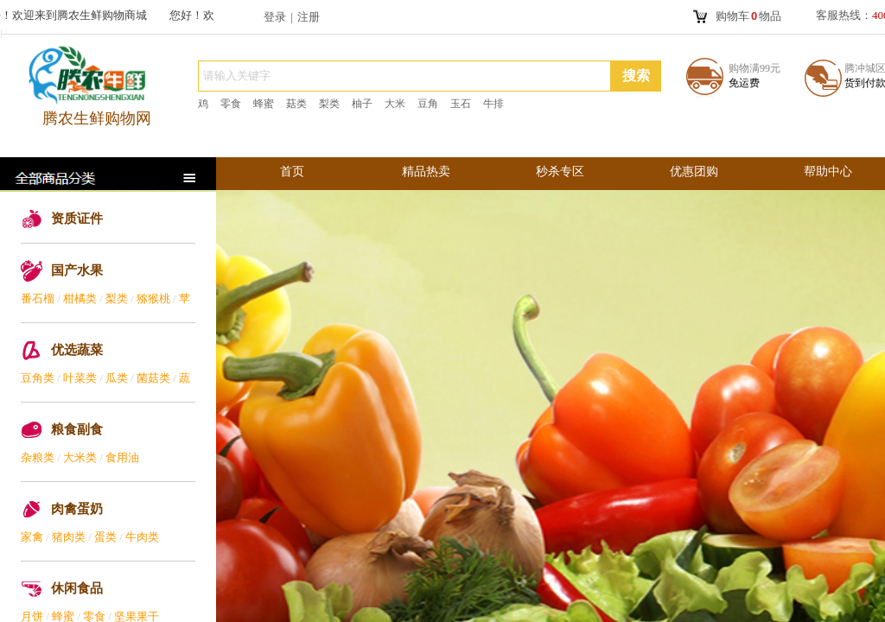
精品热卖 (426, 171)
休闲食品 (77, 588)
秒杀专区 (560, 171)
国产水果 (77, 270)
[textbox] (404, 76)
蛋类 (105, 536)
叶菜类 (80, 377)
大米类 (80, 457)
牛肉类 (142, 536)
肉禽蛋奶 (77, 509)
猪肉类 (69, 536)
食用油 (122, 457)
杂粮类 (37, 457)
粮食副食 (77, 429)
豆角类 (37, 377)
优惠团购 (694, 171)
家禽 (32, 536)
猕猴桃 (153, 298)
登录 (275, 16)
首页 (292, 171)
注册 (308, 16)
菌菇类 (153, 377)
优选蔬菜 (77, 350)
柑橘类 (80, 298)
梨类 (116, 298)
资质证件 (77, 218)
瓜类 (116, 377)
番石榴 (37, 298)
